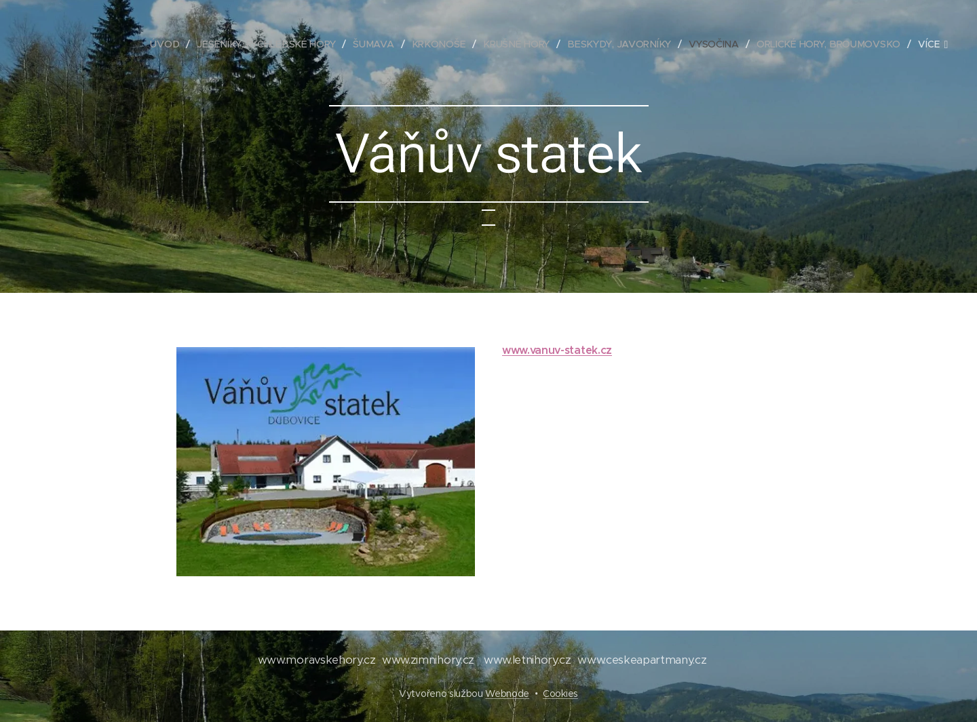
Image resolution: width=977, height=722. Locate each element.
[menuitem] (171, 44)
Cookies (560, 693)
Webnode (507, 693)
